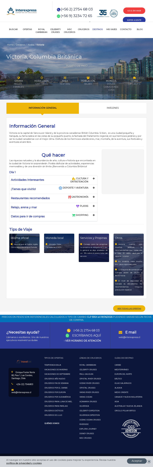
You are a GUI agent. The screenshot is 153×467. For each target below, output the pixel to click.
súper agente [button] (134, 20)
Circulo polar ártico (125, 410)
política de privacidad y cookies (24, 463)
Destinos (20, 44)
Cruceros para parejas (56, 405)
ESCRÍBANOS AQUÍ (86, 335)
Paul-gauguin (86, 373)
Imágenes (113, 108)
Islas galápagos (123, 383)
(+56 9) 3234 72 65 (76, 16)
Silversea (84, 405)
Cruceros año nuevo (54, 378)
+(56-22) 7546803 (22, 383)
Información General (43, 108)
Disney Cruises (86, 433)
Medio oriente (121, 392)
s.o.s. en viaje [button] (134, 11)
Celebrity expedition (89, 410)
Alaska (30, 44)
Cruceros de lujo (53, 415)
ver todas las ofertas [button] (129, 308)
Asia (117, 401)
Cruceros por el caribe (56, 387)
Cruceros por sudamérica (57, 396)
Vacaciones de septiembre (57, 373)
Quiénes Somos (51, 423)
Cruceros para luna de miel (58, 401)
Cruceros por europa (55, 392)
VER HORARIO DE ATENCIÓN (83, 340)
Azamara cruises (88, 401)
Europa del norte (123, 373)
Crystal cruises (87, 387)
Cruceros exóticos (53, 410)
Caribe (118, 364)
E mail (130, 331)
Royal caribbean (87, 364)
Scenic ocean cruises (90, 419)
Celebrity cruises (88, 369)
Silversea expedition (89, 415)
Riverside (84, 424)
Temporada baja (52, 364)
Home (10, 44)
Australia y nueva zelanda (128, 405)
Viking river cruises (89, 392)
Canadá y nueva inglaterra (128, 396)
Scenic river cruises (89, 383)
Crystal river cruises (90, 378)
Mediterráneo (122, 369)
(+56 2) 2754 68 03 (77, 9)
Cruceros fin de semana (56, 383)
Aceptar (137, 461)
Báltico (118, 378)
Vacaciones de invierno (56, 369)
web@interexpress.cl (129, 336)
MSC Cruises (85, 437)
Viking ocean (85, 396)
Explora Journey (88, 428)
